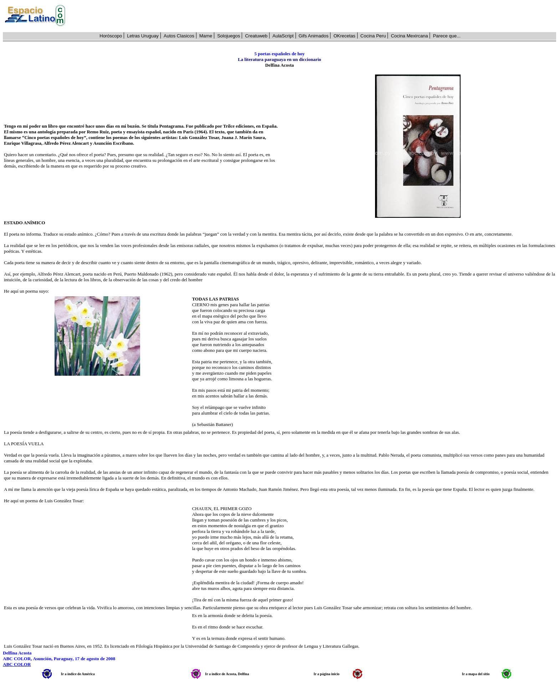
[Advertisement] (315, 16)
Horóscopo (110, 35)
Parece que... (446, 35)
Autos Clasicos (179, 35)
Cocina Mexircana (409, 35)
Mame (205, 35)
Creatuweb (256, 35)
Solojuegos (228, 35)
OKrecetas (344, 35)
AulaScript (282, 35)
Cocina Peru (373, 35)
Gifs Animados (314, 35)
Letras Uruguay (143, 35)
